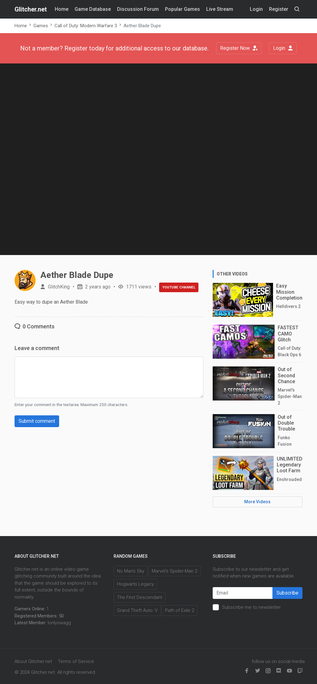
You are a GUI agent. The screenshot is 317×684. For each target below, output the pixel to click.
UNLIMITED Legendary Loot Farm (289, 465)
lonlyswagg (59, 623)
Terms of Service (76, 661)
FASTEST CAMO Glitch (288, 333)
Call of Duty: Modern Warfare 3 (85, 25)
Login (283, 48)
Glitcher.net (31, 9)
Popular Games (182, 9)
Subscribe (287, 593)
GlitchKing (59, 287)
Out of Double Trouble (286, 423)
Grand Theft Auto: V (137, 610)
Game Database (93, 9)
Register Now (239, 48)
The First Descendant (139, 597)
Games (40, 25)
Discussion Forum (138, 9)
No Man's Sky (130, 571)
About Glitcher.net (33, 661)
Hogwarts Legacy (135, 584)
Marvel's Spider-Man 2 (174, 571)
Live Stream (219, 9)
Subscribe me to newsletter (251, 607)
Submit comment (37, 421)
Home (61, 9)
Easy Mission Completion (289, 292)
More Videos (257, 501)
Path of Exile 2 (179, 610)
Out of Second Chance (286, 375)
